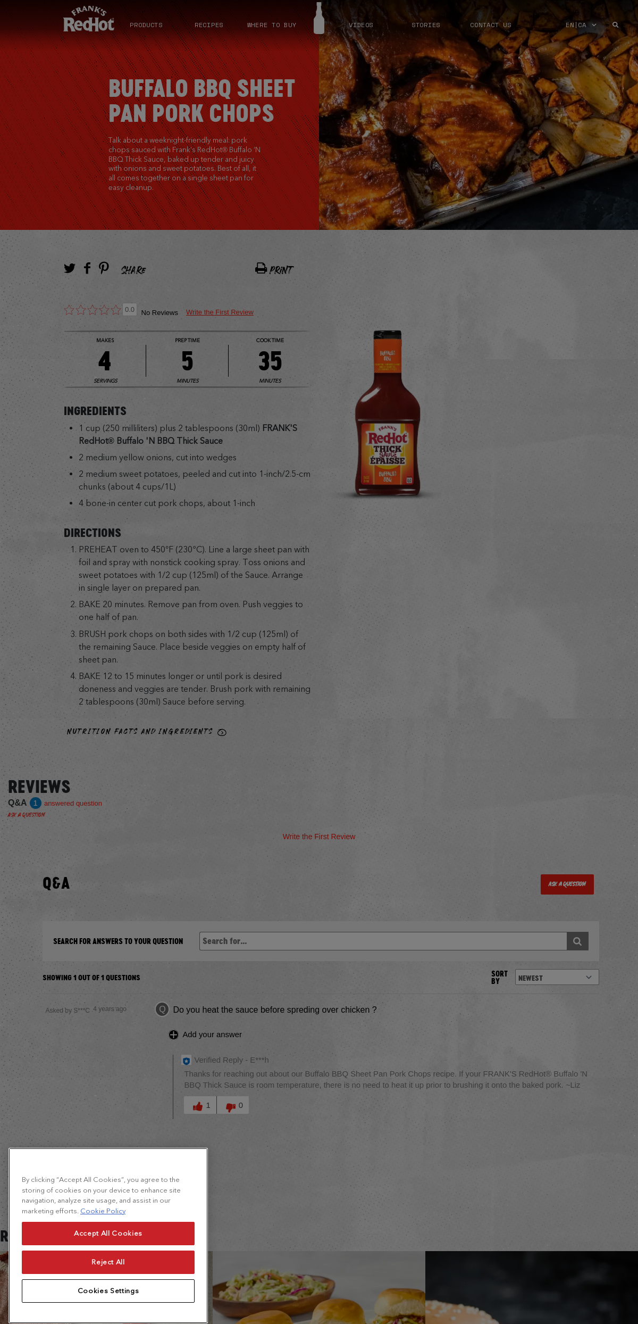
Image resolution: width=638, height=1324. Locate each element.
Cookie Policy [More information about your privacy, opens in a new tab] (102, 1234)
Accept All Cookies (108, 1256)
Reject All (108, 1284)
